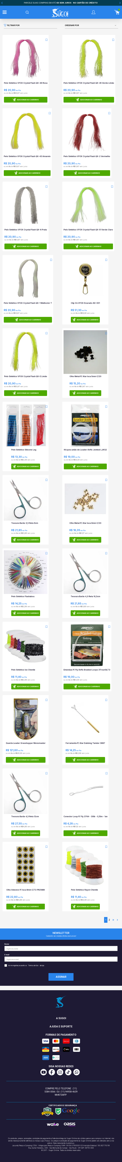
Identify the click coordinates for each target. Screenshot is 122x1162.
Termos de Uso (33, 965)
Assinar (61, 976)
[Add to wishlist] (46, 40)
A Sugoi (61, 1018)
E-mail (61, 958)
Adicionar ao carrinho (26, 99)
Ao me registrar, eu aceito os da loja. (24, 965)
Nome (61, 947)
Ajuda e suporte (61, 1026)
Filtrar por (11, 25)
